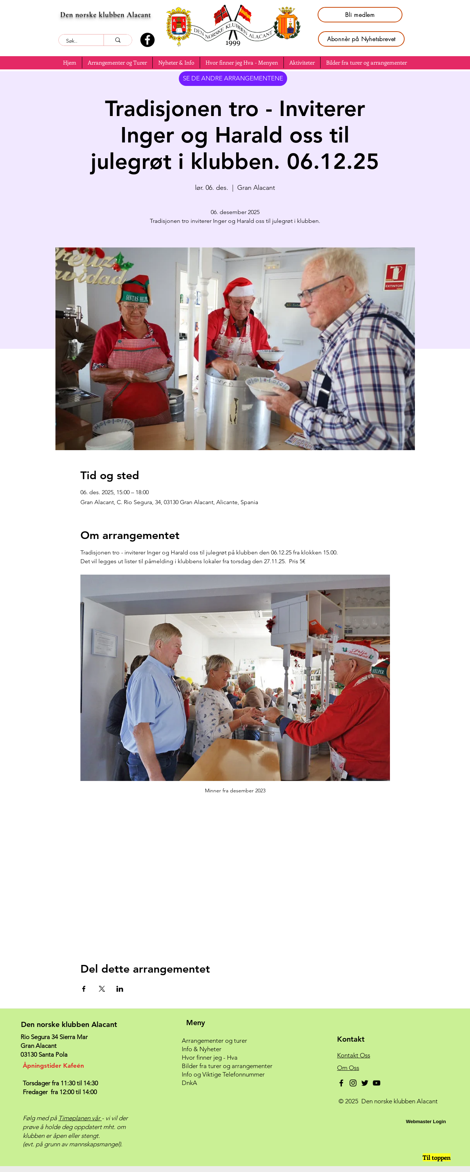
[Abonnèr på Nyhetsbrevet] (361, 39)
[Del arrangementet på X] (101, 989)
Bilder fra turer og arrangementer (227, 1066)
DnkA (189, 1082)
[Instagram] (353, 1083)
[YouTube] (376, 1083)
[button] (117, 62)
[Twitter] (364, 1083)
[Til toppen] (437, 1157)
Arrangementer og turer (214, 1040)
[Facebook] (147, 40)
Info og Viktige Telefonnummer (223, 1074)
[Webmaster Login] (426, 1121)
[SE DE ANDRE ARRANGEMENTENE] (233, 78)
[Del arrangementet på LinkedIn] (119, 989)
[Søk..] (77, 41)
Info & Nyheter (201, 1049)
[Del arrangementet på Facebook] (83, 989)
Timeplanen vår (80, 1118)
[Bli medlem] (360, 14)
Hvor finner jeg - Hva (210, 1057)
